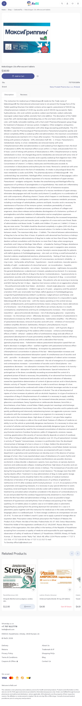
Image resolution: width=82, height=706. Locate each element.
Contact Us (46, 661)
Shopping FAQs (48, 653)
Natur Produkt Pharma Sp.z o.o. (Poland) (64, 87)
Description (9, 95)
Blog (44, 657)
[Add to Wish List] (38, 76)
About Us (45, 645)
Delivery (5, 645)
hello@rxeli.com (8, 629)
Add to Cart (19, 77)
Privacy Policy (7, 653)
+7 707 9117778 (9, 626)
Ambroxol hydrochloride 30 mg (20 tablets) (55, 599)
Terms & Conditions (9, 657)
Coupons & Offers (9, 661)
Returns (5, 649)
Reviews (23, 95)
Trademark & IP (48, 649)
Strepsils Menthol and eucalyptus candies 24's (18, 600)
